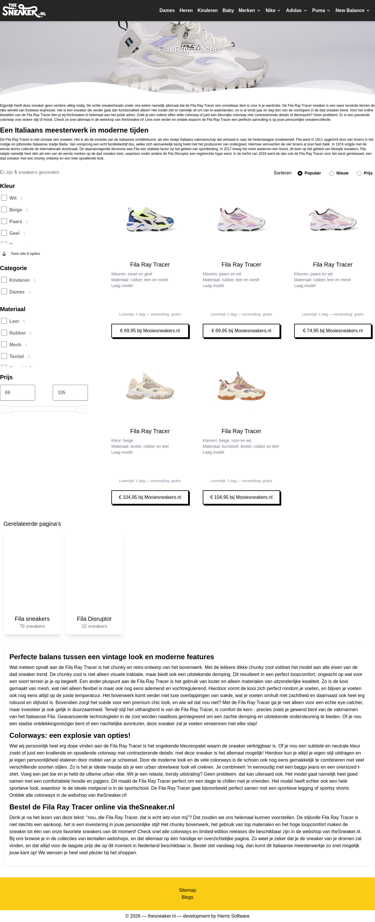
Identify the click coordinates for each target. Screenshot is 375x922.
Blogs (187, 897)
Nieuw (338, 173)
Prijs (365, 173)
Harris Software (233, 915)
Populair (309, 173)
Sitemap (187, 890)
